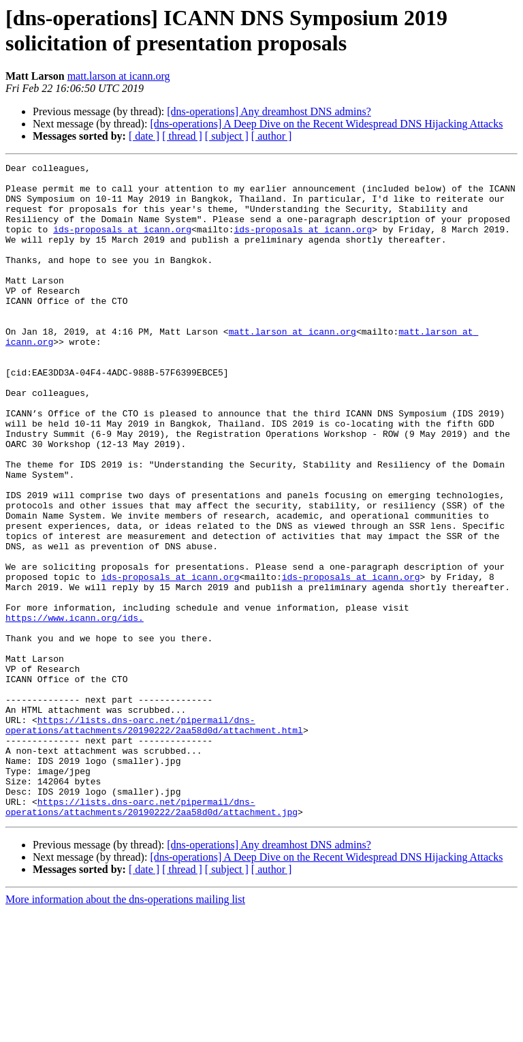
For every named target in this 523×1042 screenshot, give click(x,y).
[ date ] (144, 136)
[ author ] (271, 136)
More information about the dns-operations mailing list (125, 1030)
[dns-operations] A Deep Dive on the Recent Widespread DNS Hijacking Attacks (326, 123)
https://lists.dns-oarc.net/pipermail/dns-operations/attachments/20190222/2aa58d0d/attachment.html (154, 838)
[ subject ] (227, 136)
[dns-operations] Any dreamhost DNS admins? (269, 111)
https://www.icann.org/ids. (74, 709)
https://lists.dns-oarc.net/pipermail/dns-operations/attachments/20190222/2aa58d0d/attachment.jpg (151, 936)
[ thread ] (182, 136)
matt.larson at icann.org (118, 76)
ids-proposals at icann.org (122, 243)
